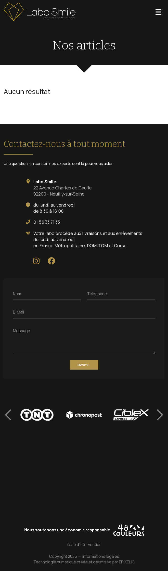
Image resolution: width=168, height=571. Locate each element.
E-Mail (18, 312)
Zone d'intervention (84, 545)
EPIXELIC (127, 562)
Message (21, 330)
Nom (17, 293)
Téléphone (97, 293)
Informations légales (100, 556)
